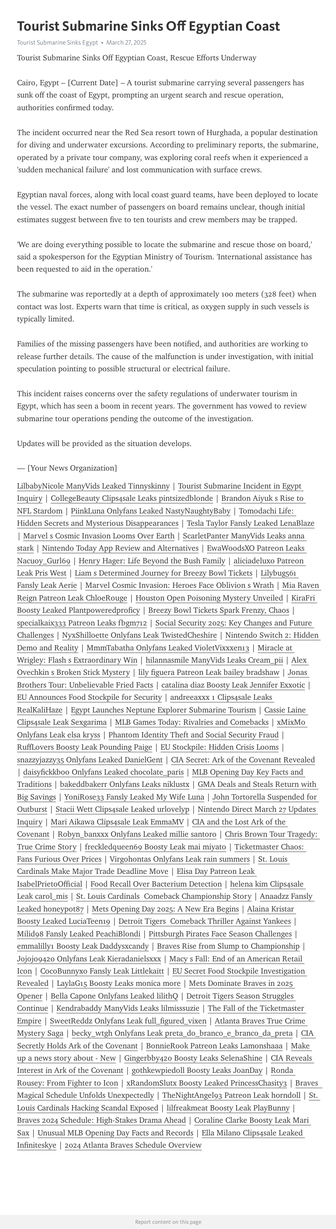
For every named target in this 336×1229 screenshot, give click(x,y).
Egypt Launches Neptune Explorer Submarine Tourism (163, 710)
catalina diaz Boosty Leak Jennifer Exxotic (233, 685)
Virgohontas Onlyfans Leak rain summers (180, 859)
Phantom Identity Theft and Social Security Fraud (193, 735)
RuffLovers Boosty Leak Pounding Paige (84, 747)
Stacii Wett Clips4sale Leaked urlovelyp (122, 809)
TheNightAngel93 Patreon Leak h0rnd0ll (231, 1095)
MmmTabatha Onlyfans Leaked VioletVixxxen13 (168, 648)
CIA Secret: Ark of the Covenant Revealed (243, 760)
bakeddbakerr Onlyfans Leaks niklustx (124, 784)
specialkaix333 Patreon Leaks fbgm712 (82, 623)
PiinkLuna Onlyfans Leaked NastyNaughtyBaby (151, 511)
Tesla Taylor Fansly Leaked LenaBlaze (251, 523)
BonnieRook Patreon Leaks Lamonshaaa (214, 1046)
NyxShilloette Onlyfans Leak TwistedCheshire (139, 635)
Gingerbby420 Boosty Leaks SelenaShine (193, 1058)
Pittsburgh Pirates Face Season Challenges (220, 934)
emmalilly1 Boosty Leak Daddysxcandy (83, 946)
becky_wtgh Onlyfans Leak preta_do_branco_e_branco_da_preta (182, 1033)
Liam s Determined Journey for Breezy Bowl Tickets (163, 573)
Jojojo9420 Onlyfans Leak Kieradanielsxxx (89, 959)
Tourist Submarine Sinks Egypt (57, 42)
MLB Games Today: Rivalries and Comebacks (192, 722)
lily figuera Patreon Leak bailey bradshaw (209, 672)
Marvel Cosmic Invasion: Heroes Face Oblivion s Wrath (179, 585)
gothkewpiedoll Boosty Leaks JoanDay (197, 1070)
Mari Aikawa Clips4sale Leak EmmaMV (117, 822)
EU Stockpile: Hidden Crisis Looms (220, 747)
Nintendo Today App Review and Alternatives (120, 548)
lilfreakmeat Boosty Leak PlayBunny (228, 1108)
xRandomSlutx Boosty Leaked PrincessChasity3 (206, 1083)
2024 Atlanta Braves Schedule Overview (133, 1145)
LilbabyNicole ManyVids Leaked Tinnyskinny (93, 486)
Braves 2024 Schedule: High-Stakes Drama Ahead (101, 1120)
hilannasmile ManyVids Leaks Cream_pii (214, 660)
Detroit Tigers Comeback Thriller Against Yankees (205, 921)
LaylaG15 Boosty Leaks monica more (119, 983)
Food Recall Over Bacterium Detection (156, 884)
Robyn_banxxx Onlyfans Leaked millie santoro (137, 834)
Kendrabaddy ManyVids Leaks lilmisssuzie (128, 1008)
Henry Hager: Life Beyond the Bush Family (152, 561)
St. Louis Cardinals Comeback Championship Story (164, 896)
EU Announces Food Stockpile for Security (89, 697)
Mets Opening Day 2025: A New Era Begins (165, 909)
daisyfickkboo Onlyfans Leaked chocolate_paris (103, 772)
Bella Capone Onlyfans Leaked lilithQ (114, 996)
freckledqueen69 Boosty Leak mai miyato (155, 847)
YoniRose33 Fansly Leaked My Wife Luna (134, 797)
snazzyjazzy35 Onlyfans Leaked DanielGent (90, 760)
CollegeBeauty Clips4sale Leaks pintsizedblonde (132, 498)
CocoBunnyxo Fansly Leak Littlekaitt (102, 971)
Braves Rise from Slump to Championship (228, 946)
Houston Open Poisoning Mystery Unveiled (209, 598)
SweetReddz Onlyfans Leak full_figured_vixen (128, 1021)
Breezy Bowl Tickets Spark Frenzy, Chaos (218, 610)
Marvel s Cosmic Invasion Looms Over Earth (99, 536)
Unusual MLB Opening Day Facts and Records (115, 1133)
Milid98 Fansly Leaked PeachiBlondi (78, 934)
